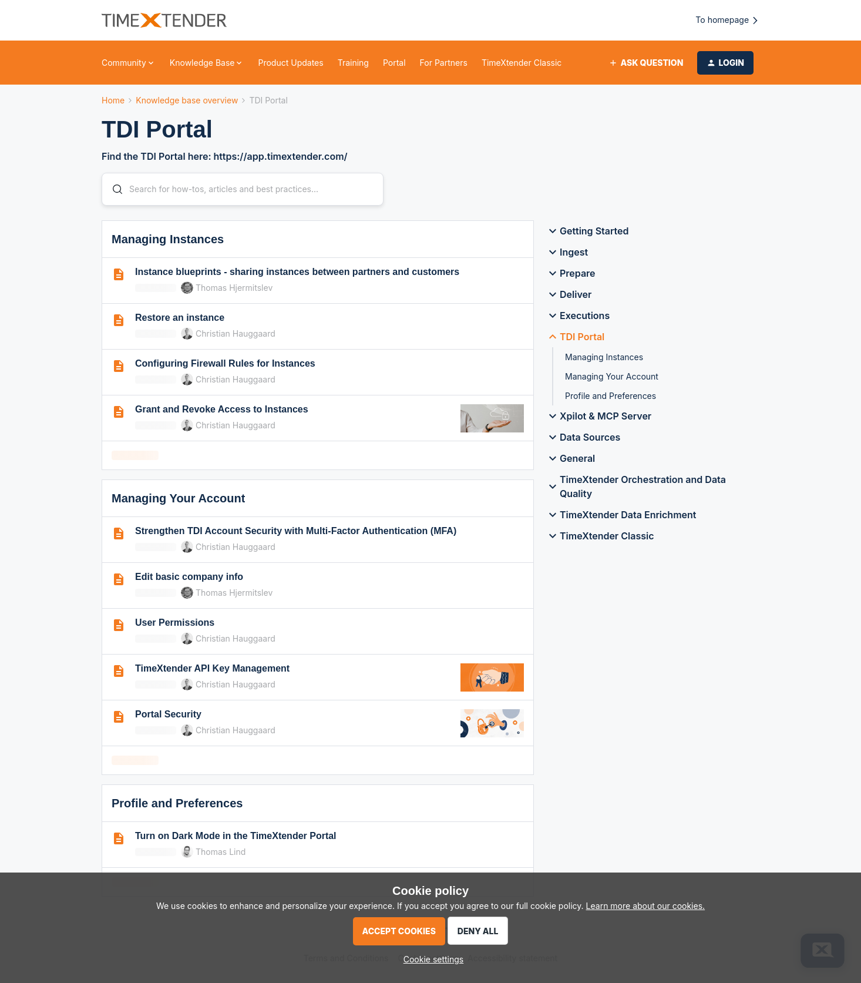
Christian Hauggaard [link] (235, 333)
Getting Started (587, 231)
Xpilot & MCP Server (598, 416)
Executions (578, 315)
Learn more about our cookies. (645, 906)
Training (353, 63)
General (570, 458)
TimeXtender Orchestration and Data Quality (636, 486)
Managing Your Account (611, 376)
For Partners (444, 63)
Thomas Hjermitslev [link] (234, 288)
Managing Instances (604, 357)
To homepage (727, 20)
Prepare (571, 273)
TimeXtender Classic (521, 63)
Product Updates (290, 63)
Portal (394, 63)
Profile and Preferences (610, 396)
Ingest (567, 252)
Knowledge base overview (187, 100)
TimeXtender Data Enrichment (621, 515)
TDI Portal (575, 337)
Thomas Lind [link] (220, 852)
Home (113, 100)
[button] (645, 63)
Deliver (568, 294)
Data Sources (583, 437)
